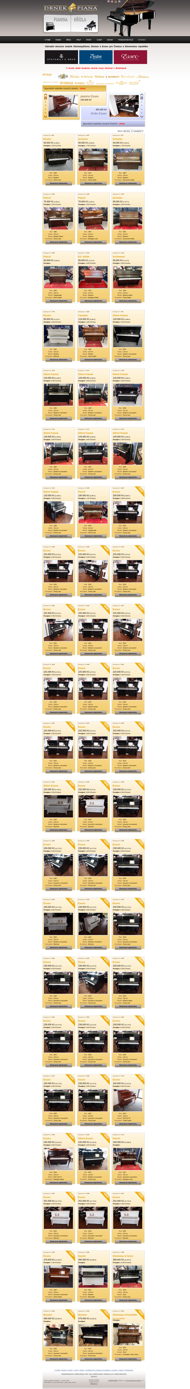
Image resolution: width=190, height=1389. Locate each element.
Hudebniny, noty (108, 1374)
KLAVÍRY (70, 1370)
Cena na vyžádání (119, 1318)
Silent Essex (50, 785)
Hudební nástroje (98, 1374)
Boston (47, 1314)
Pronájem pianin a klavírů (126, 40)
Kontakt (110, 39)
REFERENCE (129, 1370)
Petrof (47, 197)
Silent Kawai (120, 315)
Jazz (90, 1374)
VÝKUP (76, 1370)
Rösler (47, 139)
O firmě (47, 39)
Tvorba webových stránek (133, 1380)
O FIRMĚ (57, 1370)
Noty (86, 1374)
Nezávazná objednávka (58, 183)
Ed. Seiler (84, 256)
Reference (142, 39)
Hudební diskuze (79, 1374)
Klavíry (68, 39)
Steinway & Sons (123, 1256)
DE (116, 1)
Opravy (88, 39)
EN (112, 1)
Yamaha (83, 315)
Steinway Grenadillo (125, 1314)
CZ (108, 1)
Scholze (83, 139)
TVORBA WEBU (113, 1380)
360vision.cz (93, 1383)
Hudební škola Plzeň (120, 1374)
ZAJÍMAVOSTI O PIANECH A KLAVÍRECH (98, 1370)
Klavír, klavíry (85, 23)
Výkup (79, 39)
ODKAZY (121, 1370)
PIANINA (63, 1370)
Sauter (82, 1256)
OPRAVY (82, 1370)
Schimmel (119, 256)
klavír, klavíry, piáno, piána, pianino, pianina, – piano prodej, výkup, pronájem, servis (70, 6)
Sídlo (99, 39)
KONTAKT (115, 1370)
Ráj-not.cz (94, 1376)
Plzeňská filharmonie (67, 1374)
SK (119, 1)
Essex (116, 491)
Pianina (56, 23)
